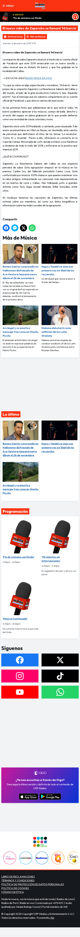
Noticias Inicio (15, 36)
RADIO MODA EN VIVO (38, 78)
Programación (15, 511)
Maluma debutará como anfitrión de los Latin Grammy (59, 321)
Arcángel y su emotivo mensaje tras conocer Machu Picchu (20, 321)
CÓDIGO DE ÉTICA (12, 892)
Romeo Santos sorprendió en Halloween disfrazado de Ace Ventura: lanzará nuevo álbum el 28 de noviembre (20, 262)
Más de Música (37, 36)
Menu (8, 5)
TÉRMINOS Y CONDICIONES (17, 880)
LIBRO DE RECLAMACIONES (18, 876)
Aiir (52, 917)
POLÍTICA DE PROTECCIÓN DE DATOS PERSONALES (32, 884)
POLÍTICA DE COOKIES (15, 888)
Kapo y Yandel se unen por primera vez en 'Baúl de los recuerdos (59, 260)
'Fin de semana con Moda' (27, 18)
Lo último (11, 414)
